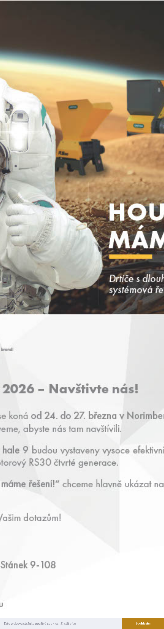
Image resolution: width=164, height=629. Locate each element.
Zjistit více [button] (68, 623)
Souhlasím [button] (143, 623)
